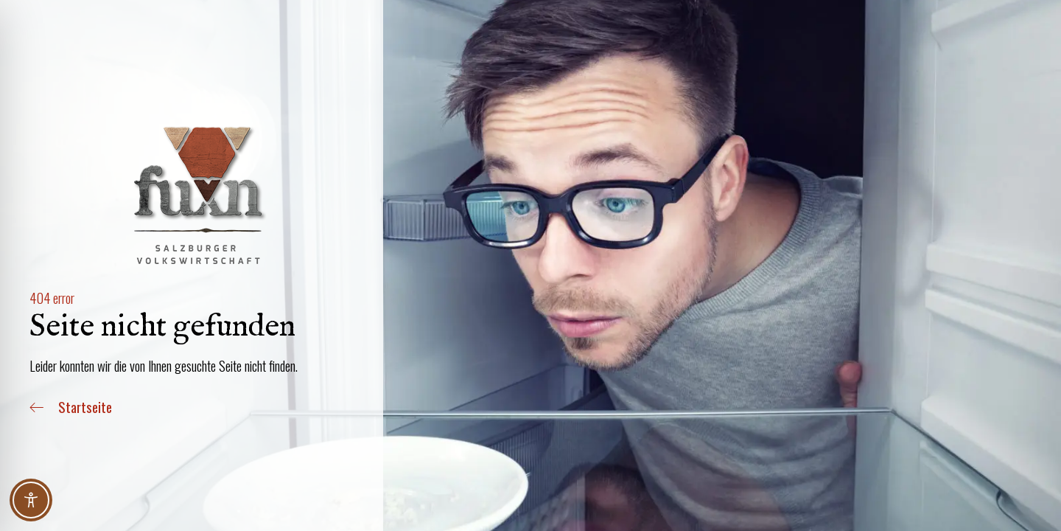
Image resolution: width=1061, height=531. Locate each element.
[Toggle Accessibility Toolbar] (31, 500)
